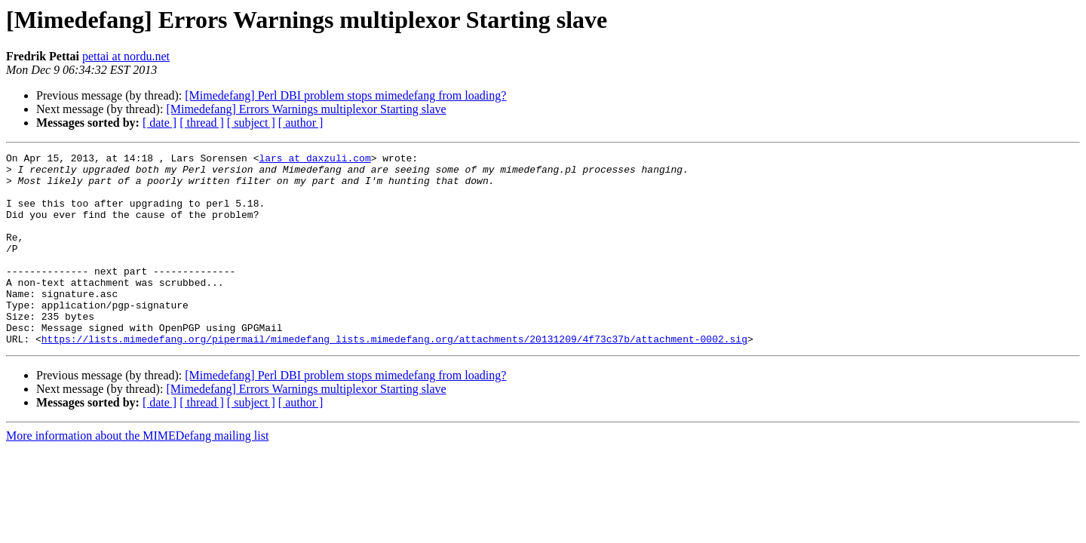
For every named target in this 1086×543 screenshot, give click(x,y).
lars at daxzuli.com (314, 160)
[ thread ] (201, 122)
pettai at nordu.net (126, 56)
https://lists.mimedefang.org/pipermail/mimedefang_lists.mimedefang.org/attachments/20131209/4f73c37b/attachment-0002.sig (394, 377)
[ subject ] (251, 122)
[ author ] (301, 122)
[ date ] (159, 122)
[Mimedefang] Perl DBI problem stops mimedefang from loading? (345, 95)
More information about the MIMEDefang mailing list (137, 474)
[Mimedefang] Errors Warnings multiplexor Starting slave (306, 109)
